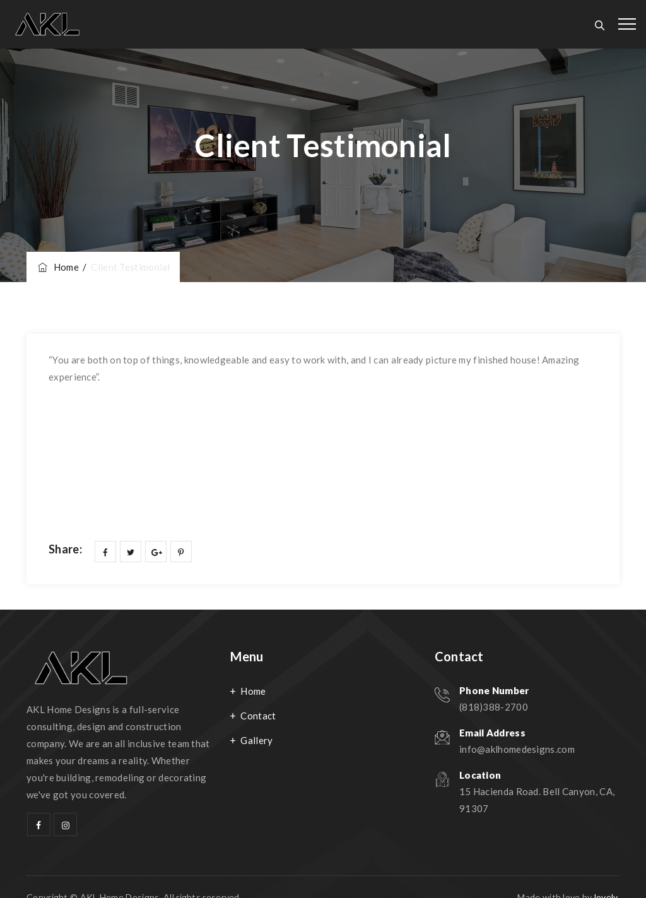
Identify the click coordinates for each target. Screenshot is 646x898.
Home (57, 267)
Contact (258, 715)
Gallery (256, 740)
